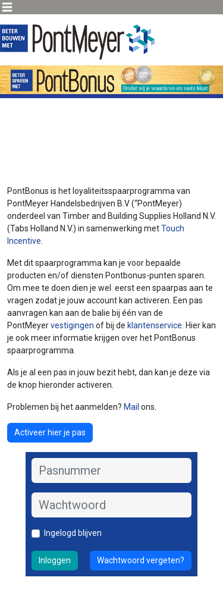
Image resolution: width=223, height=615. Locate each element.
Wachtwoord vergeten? (140, 560)
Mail (131, 407)
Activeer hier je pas (50, 432)
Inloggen (55, 560)
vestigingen (73, 325)
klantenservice (154, 325)
